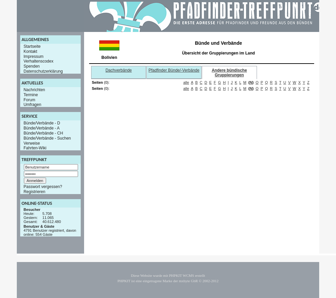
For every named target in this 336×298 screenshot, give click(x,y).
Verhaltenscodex (38, 61)
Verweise (32, 143)
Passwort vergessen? (43, 186)
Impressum (33, 56)
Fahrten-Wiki (35, 148)
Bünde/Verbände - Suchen (47, 138)
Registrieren (34, 191)
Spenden (32, 66)
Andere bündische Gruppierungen (229, 72)
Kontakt (30, 51)
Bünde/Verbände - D (42, 123)
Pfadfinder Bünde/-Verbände (174, 70)
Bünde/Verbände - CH (43, 133)
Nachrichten (34, 89)
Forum (29, 99)
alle (186, 82)
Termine (31, 94)
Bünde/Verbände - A (42, 128)
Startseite (32, 46)
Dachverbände (119, 70)
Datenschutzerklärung (43, 71)
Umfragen (32, 104)
